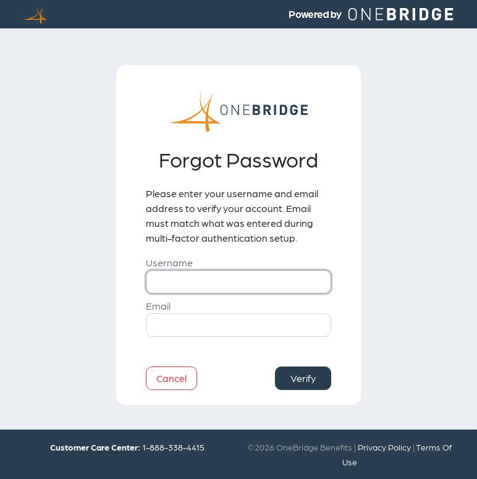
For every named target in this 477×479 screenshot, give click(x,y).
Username (169, 262)
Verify (303, 378)
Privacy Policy (384, 447)
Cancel (171, 378)
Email (158, 306)
